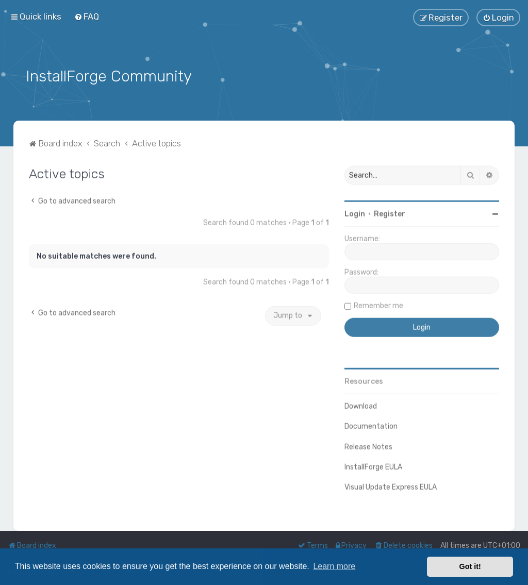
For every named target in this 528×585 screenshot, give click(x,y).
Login (354, 213)
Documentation (371, 425)
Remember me (378, 304)
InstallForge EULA (373, 465)
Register (389, 213)
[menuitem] (87, 16)
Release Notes (368, 445)
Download (360, 405)
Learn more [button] (334, 566)
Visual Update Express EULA (390, 485)
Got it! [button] (470, 566)
